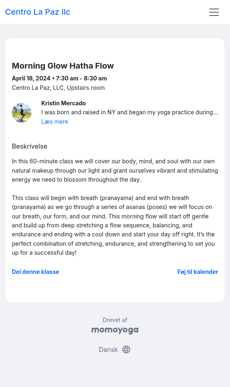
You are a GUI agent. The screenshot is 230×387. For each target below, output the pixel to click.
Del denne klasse (35, 271)
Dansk (115, 349)
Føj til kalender (197, 271)
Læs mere (54, 121)
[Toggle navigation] (214, 12)
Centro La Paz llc (37, 12)
